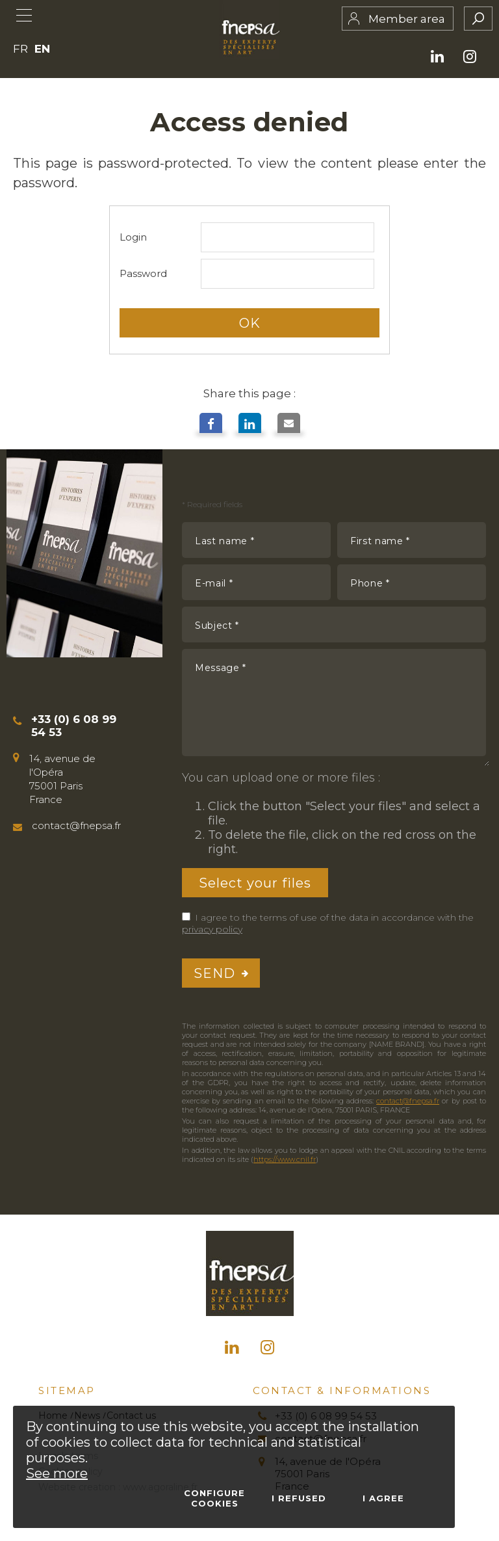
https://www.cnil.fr (284, 1159)
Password (143, 273)
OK (250, 322)
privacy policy (212, 929)
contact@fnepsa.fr (407, 1100)
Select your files (255, 882)
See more (57, 1473)
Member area (406, 18)
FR (20, 48)
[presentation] (387, 973)
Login (133, 237)
